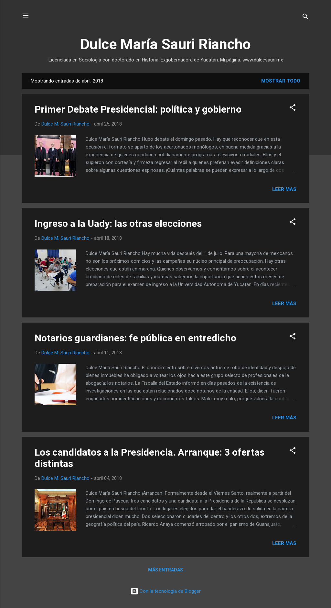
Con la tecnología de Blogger (166, 591)
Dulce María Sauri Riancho (165, 44)
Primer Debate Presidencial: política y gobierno (138, 109)
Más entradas (165, 569)
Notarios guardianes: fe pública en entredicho (135, 338)
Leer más (284, 189)
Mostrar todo (280, 81)
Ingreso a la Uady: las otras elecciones (118, 223)
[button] (292, 109)
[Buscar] (305, 18)
